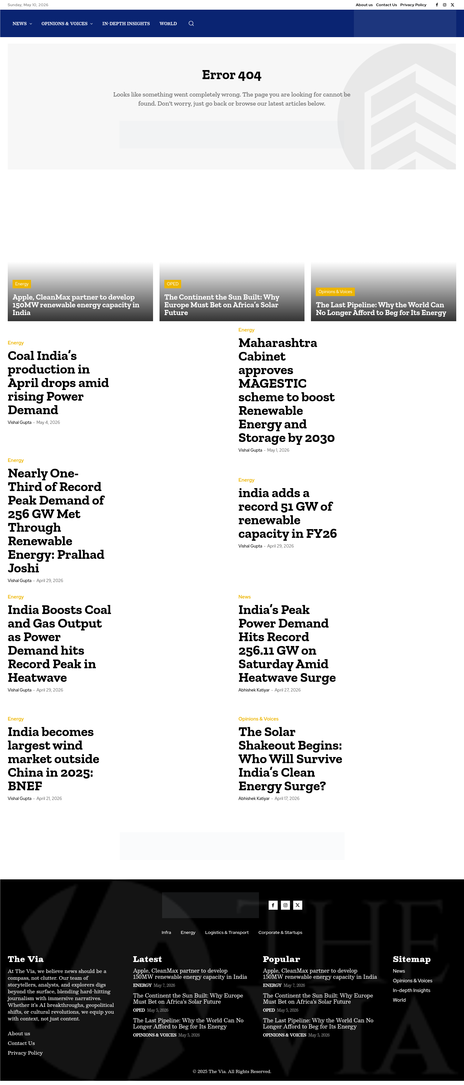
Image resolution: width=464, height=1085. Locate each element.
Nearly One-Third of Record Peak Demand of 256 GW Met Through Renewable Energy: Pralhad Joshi (56, 524)
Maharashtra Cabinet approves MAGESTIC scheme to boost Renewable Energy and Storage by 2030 (287, 394)
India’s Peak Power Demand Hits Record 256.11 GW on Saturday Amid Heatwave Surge (287, 647)
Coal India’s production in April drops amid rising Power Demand (58, 386)
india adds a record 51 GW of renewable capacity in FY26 (288, 517)
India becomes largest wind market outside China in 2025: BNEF (53, 762)
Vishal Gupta (20, 426)
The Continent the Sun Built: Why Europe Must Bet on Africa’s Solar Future (188, 1002)
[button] (191, 23)
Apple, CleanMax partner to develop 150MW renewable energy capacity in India (190, 978)
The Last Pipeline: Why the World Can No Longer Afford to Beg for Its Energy (188, 1027)
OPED (173, 288)
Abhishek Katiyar (254, 694)
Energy (21, 288)
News (245, 601)
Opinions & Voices (335, 296)
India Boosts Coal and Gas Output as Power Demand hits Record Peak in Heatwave (59, 647)
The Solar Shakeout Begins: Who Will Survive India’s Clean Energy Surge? (291, 762)
